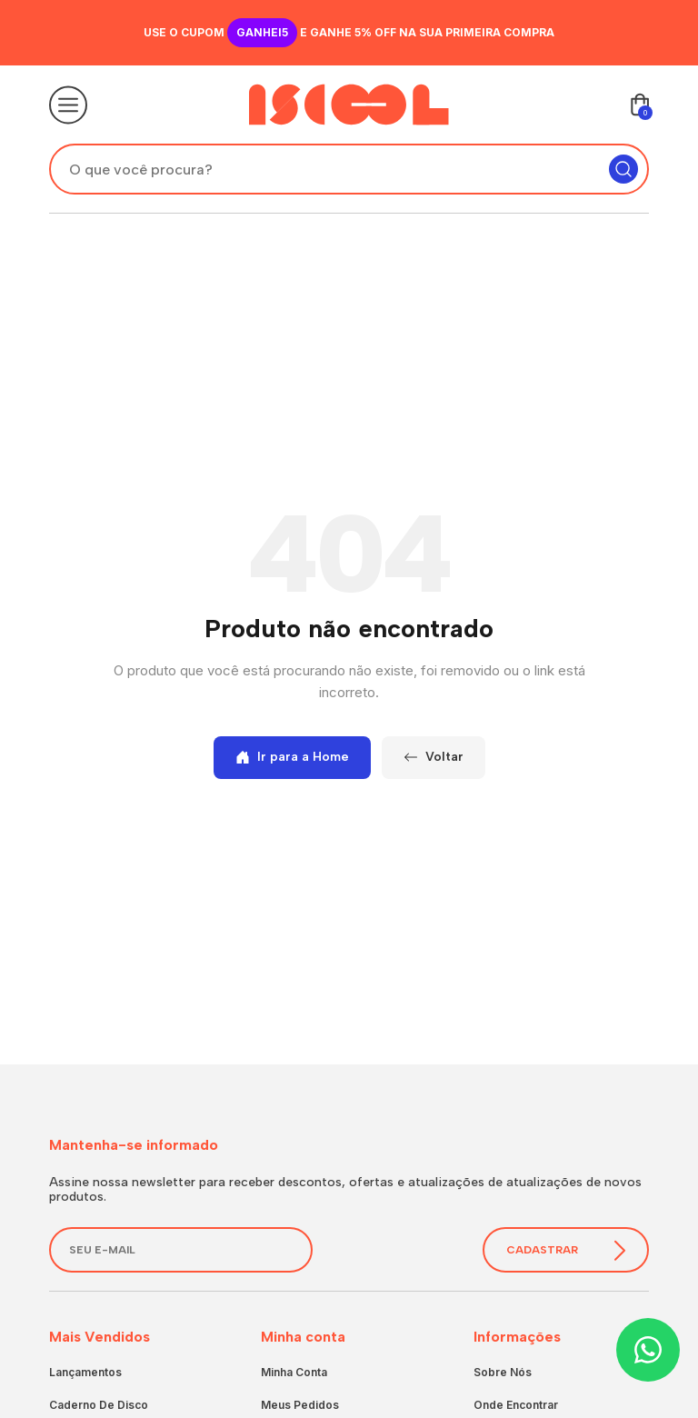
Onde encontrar (516, 1405)
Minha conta (294, 1372)
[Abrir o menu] (68, 105)
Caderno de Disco (98, 1405)
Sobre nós (503, 1372)
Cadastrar (565, 1250)
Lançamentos (85, 1372)
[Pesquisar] (623, 169)
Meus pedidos (300, 1405)
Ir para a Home (292, 756)
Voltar (434, 756)
